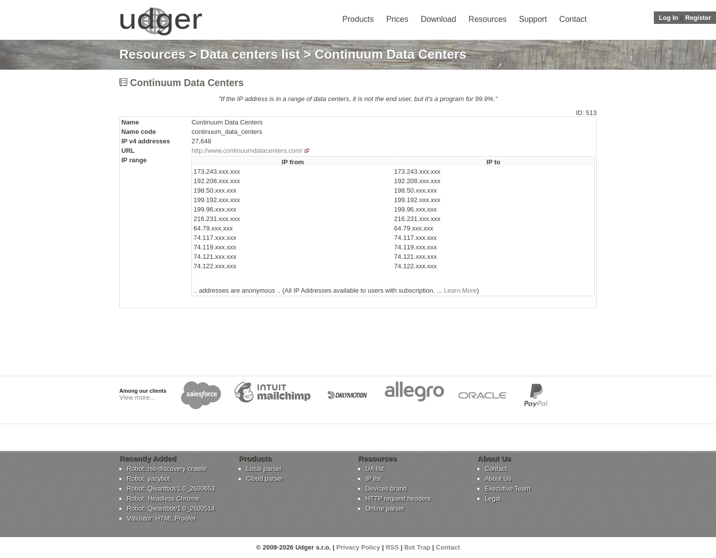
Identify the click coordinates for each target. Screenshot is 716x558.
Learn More (460, 290)
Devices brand (386, 488)
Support (533, 19)
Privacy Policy (358, 547)
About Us (498, 478)
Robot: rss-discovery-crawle (166, 468)
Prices (397, 19)
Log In (668, 17)
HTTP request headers (398, 498)
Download (438, 19)
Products (358, 19)
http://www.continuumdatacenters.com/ (246, 150)
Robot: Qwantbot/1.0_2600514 (171, 508)
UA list (374, 468)
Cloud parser (264, 478)
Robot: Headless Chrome (163, 498)
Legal (493, 498)
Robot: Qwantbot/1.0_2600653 (171, 488)
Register (698, 17)
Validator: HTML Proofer (161, 518)
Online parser (384, 508)
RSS (392, 547)
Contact (573, 19)
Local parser (264, 468)
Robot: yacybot (148, 478)
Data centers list (250, 54)
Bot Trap (417, 547)
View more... (137, 397)
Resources (487, 19)
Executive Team (508, 488)
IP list (373, 478)
